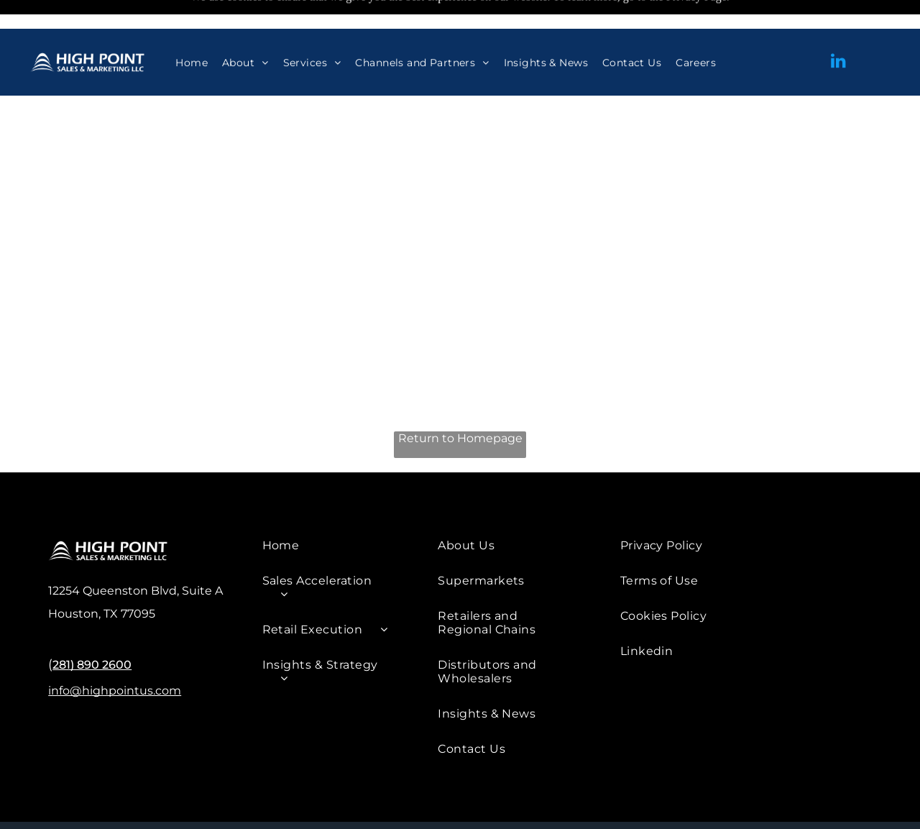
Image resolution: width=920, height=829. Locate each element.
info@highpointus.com (114, 654)
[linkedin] (839, 33)
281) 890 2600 (92, 629)
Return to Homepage (460, 402)
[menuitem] (191, 34)
